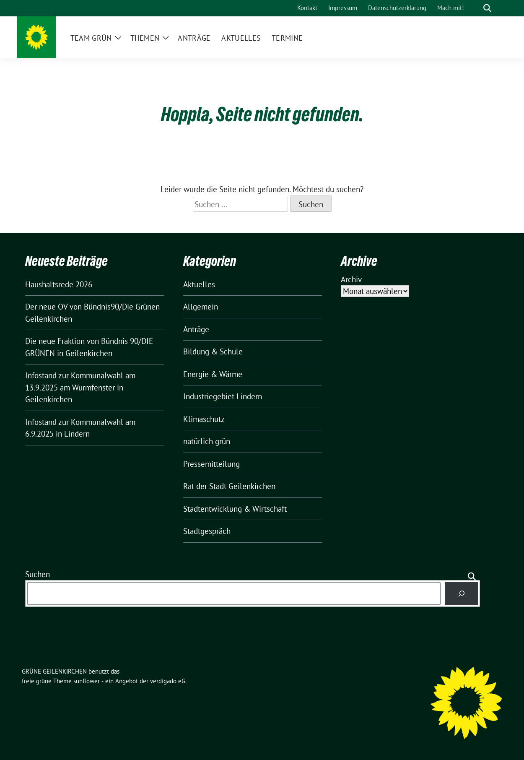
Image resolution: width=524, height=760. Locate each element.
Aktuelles (199, 284)
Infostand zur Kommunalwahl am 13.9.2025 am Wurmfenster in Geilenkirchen (80, 387)
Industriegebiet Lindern (222, 396)
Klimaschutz (204, 419)
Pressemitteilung (211, 464)
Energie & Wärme (212, 374)
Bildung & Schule (213, 351)
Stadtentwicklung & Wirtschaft (235, 509)
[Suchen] (461, 593)
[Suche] (475, 8)
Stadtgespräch (207, 531)
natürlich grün (206, 441)
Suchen (37, 574)
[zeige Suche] (487, 8)
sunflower (86, 681)
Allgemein (200, 307)
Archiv (351, 279)
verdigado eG (167, 681)
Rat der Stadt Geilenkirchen (229, 486)
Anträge (196, 329)
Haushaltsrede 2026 (58, 284)
